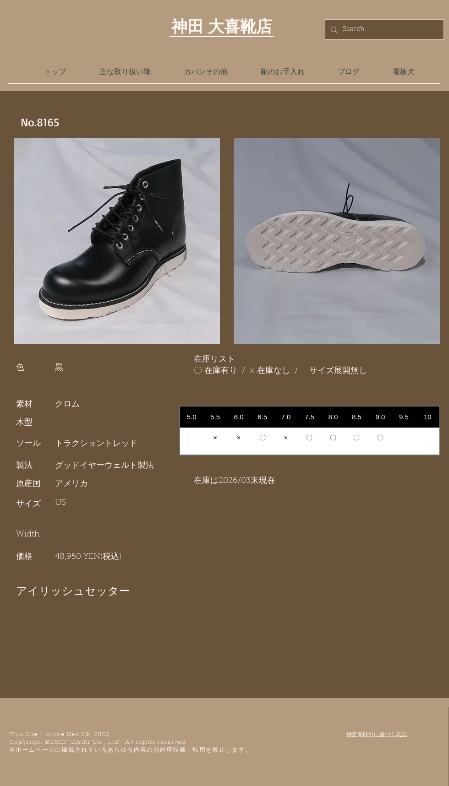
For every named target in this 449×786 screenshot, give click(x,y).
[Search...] (383, 29)
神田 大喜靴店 (221, 26)
